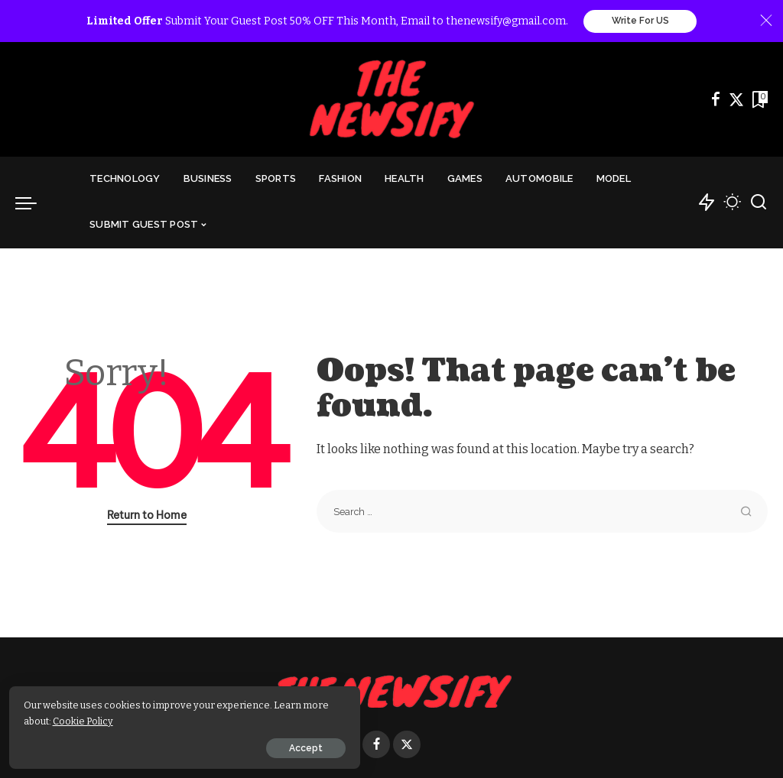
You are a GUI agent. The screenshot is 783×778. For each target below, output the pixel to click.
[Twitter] (736, 100)
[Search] (758, 203)
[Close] (766, 21)
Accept (186, 745)
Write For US (640, 21)
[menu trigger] (33, 203)
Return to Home (147, 516)
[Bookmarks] (758, 100)
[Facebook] (715, 100)
